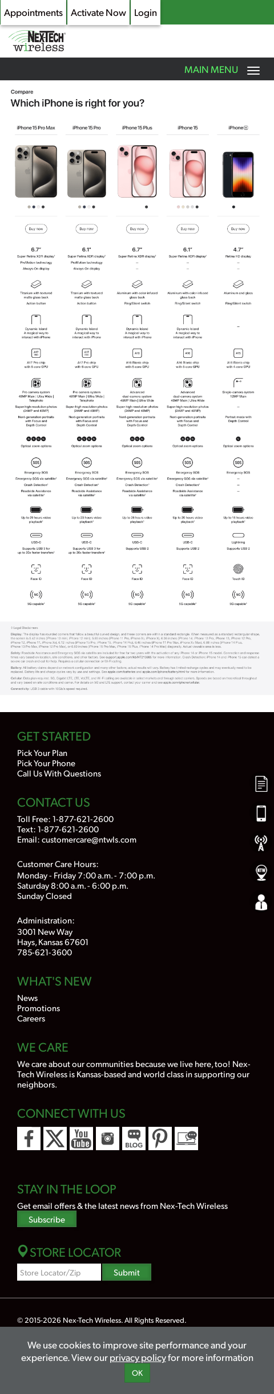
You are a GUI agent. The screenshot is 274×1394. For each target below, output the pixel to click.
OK (137, 1372)
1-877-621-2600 (83, 818)
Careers (31, 1017)
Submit (127, 1271)
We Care (42, 1046)
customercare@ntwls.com (89, 838)
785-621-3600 (44, 951)
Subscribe (47, 1218)
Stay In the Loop (66, 1188)
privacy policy (138, 1357)
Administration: (46, 919)
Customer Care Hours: (58, 863)
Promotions (38, 1007)
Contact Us (53, 802)
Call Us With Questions (59, 772)
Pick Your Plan (42, 752)
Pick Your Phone (46, 762)
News (27, 997)
